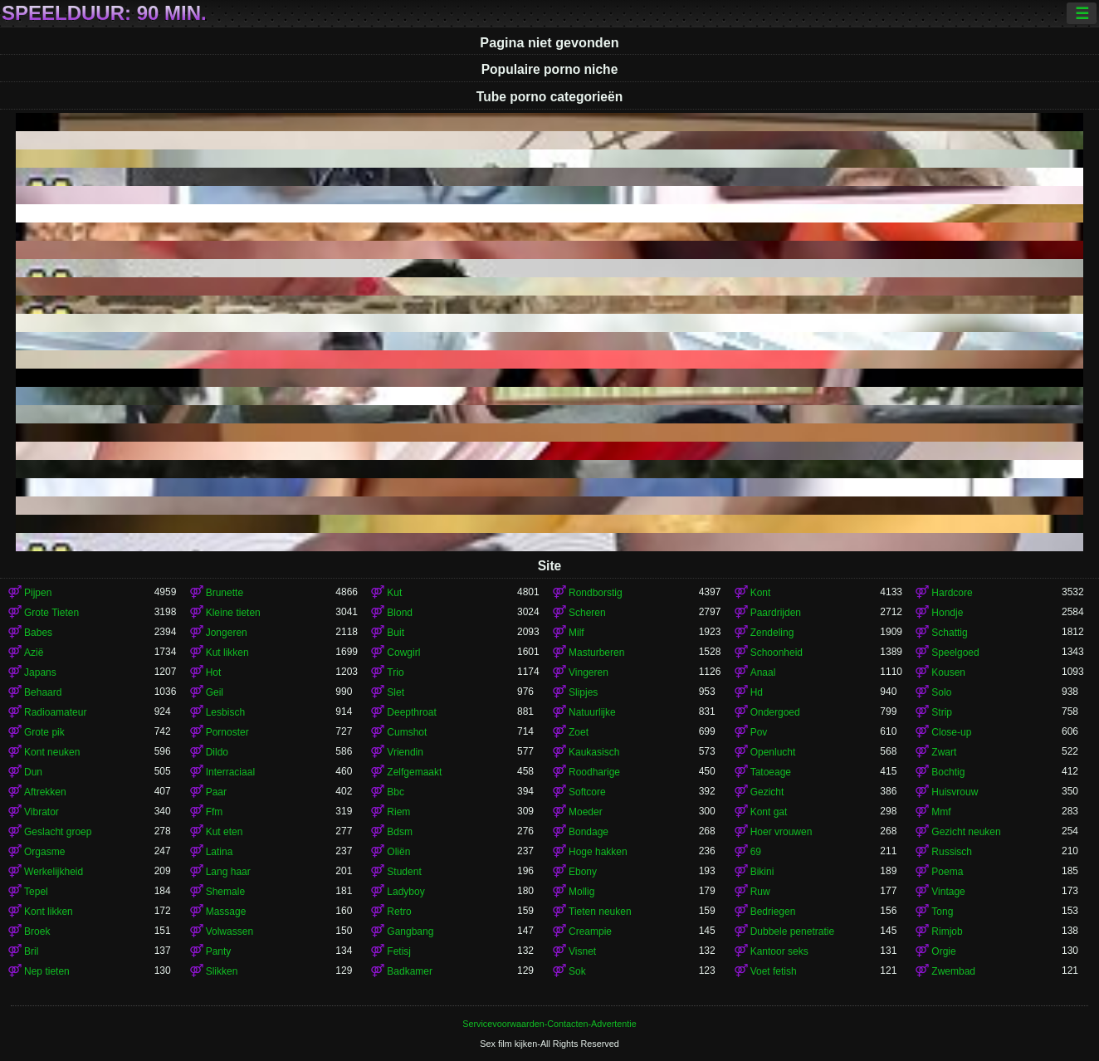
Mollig (581, 891)
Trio (395, 672)
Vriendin (405, 752)
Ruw (760, 891)
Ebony (583, 872)
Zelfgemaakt (414, 772)
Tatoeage (770, 772)
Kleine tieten (233, 613)
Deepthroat (411, 712)
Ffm (214, 812)
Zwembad (953, 971)
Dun (33, 772)
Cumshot (407, 732)
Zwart (943, 752)
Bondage (588, 832)
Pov (759, 732)
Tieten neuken (600, 911)
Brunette (224, 593)
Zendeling (772, 632)
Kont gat (769, 812)
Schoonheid (776, 652)
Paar (216, 792)
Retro (399, 911)
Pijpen (37, 593)
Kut (394, 593)
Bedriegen (773, 911)
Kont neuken (52, 752)
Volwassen (229, 931)
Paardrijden (775, 613)
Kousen (948, 672)
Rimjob (946, 931)
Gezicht (767, 792)
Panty (219, 951)
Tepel (36, 891)
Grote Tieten (51, 613)
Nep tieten (47, 971)
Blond (400, 613)
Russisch (951, 852)
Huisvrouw (954, 792)
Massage (226, 911)
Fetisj (399, 951)
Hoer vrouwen (781, 832)
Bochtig (948, 772)
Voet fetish (773, 971)
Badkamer (409, 971)
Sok (577, 971)
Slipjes (583, 692)
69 (755, 852)
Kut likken (227, 652)
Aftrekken (45, 792)
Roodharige (594, 772)
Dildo (217, 752)
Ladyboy (405, 891)
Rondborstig (596, 593)
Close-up (951, 732)
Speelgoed (955, 652)
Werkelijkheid (53, 872)
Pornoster (227, 732)
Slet (395, 692)
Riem (398, 812)
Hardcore (951, 593)
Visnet (582, 951)
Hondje (947, 613)
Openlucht (773, 752)
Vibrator (41, 812)
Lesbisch (225, 712)
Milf (576, 632)
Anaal (763, 672)
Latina (219, 852)
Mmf (940, 812)
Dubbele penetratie (792, 931)
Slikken (222, 971)
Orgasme (44, 852)
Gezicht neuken (965, 832)
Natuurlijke (592, 712)
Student (404, 872)
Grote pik (44, 732)
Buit (395, 632)
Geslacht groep (57, 832)
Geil (214, 692)
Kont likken (48, 911)
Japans (40, 672)
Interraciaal (230, 772)
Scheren (587, 613)
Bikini (762, 872)
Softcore (587, 792)
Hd (756, 692)
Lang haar (228, 872)
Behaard (42, 692)
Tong (942, 911)
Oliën (398, 852)
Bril (31, 951)
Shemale (225, 891)
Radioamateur (55, 712)
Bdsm (400, 832)
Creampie (590, 931)
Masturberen (596, 652)
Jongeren (226, 632)
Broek (37, 931)
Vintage (948, 891)
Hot (214, 672)
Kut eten (224, 832)
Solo (941, 692)
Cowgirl (403, 652)
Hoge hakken (598, 852)
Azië (33, 652)
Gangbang (410, 931)
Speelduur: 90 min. (104, 13)
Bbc (395, 792)
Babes (38, 632)
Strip (941, 712)
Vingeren (588, 672)
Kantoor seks (779, 951)
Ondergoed (775, 712)
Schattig (949, 632)
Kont (760, 593)
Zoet (579, 732)
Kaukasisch (594, 752)
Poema (947, 872)
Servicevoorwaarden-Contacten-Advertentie (549, 1024)
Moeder (586, 812)
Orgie (943, 951)
